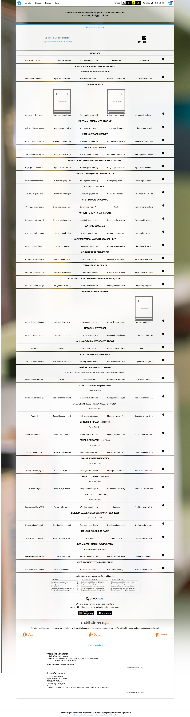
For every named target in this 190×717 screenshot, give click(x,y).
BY (138, 3)
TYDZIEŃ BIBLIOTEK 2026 (57, 654)
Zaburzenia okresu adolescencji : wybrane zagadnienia (126, 582)
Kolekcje (69, 41)
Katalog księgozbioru (95, 27)
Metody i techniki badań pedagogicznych (62, 590)
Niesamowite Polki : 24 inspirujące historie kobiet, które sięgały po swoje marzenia (133, 586)
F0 (152, 3)
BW (128, 3)
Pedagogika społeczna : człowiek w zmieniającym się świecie (67, 584)
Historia (38, 3)
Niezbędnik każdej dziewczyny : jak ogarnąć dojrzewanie (96, 582)
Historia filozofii (55, 586)
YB (133, 3)
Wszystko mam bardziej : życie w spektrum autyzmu (95, 584)
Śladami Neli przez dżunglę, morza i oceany (123, 584)
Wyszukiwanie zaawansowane (54, 41)
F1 (156, 3)
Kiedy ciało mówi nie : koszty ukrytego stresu (93, 590)
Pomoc (48, 3)
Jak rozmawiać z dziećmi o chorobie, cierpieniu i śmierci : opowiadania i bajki (101, 588)
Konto (57, 3)
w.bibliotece (83, 628)
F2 (162, 3)
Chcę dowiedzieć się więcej (84, 715)
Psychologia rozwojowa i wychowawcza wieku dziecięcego (67, 588)
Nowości (28, 3)
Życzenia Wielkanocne (56, 673)
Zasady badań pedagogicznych (59, 582)
